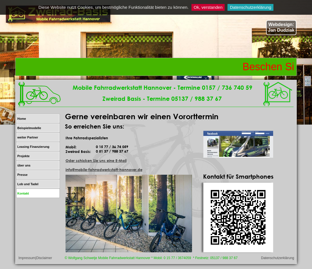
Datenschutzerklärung (250, 7)
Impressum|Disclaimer (35, 258)
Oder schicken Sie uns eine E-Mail (96, 160)
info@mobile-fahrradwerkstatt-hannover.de (104, 169)
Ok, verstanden (208, 7)
